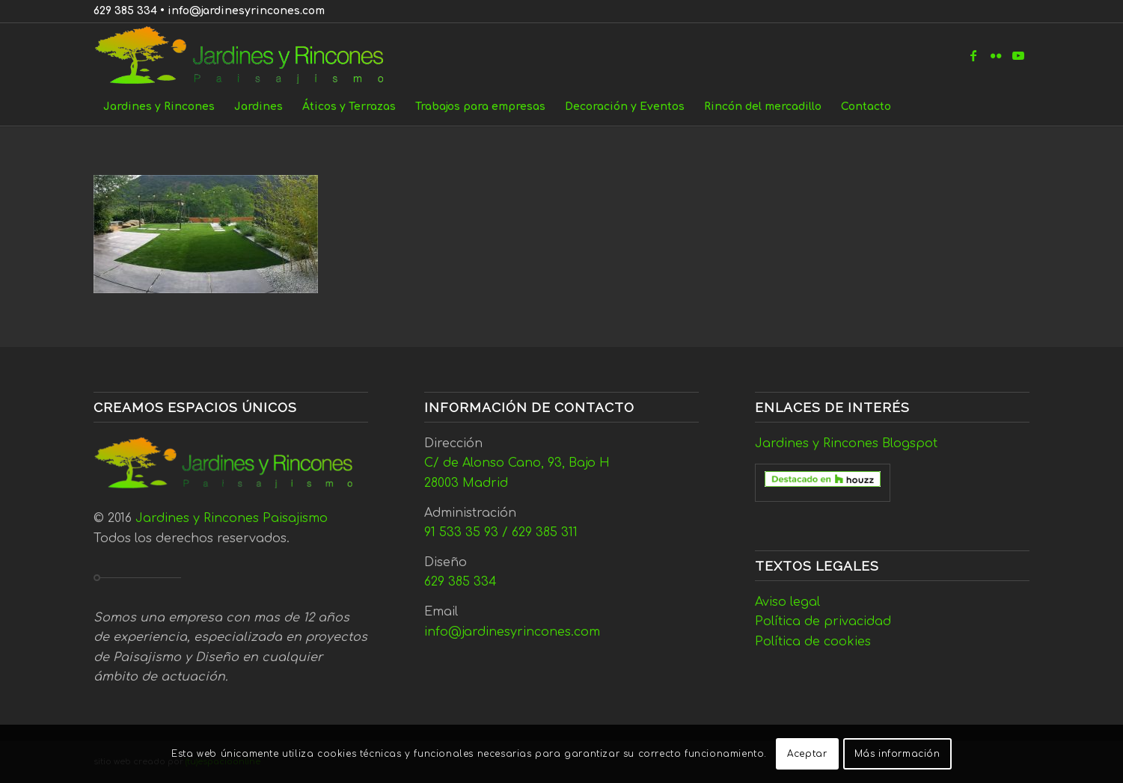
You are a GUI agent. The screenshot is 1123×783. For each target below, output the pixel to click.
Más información (897, 754)
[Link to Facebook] (973, 55)
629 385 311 (545, 532)
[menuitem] (159, 107)
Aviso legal (787, 602)
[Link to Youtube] (1018, 55)
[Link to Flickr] (996, 55)
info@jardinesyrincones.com (246, 10)
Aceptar (807, 754)
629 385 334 (125, 10)
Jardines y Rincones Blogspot (846, 443)
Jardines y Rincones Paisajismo (231, 518)
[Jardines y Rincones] (247, 55)
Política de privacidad (823, 621)
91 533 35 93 (461, 532)
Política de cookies (813, 641)
